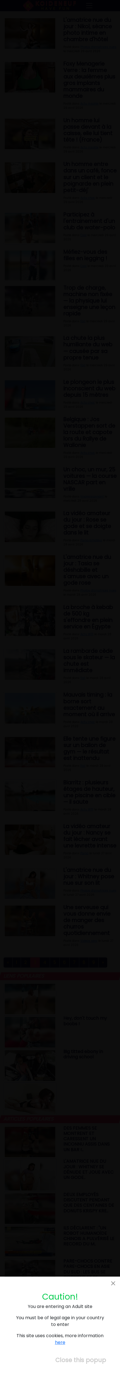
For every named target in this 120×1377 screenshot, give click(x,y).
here (60, 1342)
